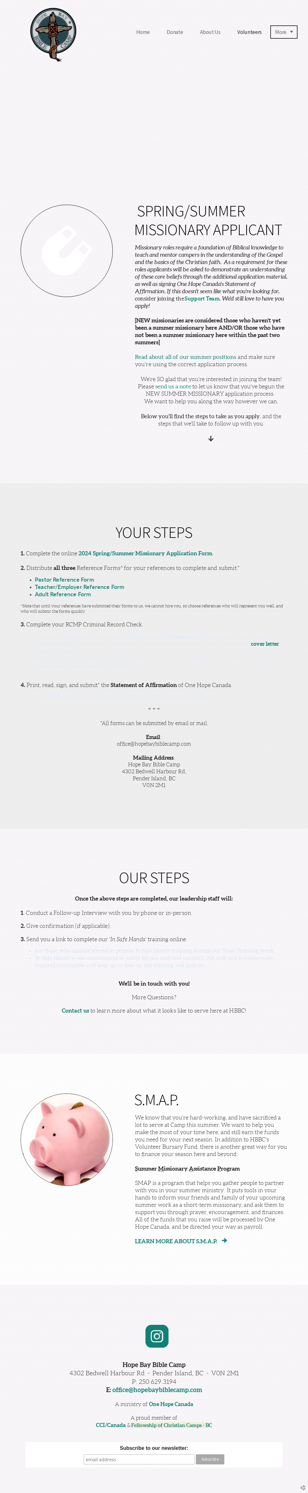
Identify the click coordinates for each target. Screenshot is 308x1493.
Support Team (202, 298)
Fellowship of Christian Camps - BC (171, 1425)
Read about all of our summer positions (185, 356)
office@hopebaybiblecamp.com (157, 1389)
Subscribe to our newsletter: (154, 1448)
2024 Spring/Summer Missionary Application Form (145, 553)
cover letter (265, 644)
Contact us (75, 1010)
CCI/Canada (111, 1425)
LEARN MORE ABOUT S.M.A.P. (182, 1241)
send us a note (173, 386)
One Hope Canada (171, 1404)
